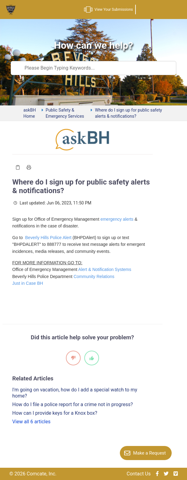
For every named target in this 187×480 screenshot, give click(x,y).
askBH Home (29, 113)
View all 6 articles (31, 422)
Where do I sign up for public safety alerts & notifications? (128, 113)
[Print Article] (28, 167)
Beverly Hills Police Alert (48, 237)
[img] (157, 474)
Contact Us (139, 474)
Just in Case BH (27, 283)
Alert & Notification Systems (104, 269)
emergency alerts (117, 219)
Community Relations (94, 276)
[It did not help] (73, 358)
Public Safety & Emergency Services (65, 113)
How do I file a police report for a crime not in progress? (72, 404)
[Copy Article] (17, 167)
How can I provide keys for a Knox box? (54, 413)
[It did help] (91, 358)
